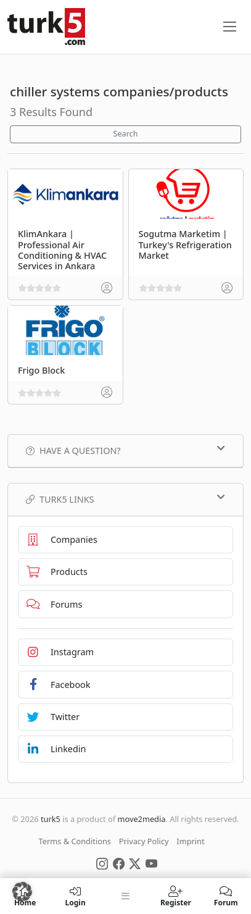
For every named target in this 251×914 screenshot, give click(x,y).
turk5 (50, 818)
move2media (141, 818)
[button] (22, 892)
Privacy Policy (144, 841)
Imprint (190, 841)
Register (175, 896)
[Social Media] (102, 862)
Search (125, 133)
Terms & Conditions (75, 841)
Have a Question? (125, 450)
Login (75, 896)
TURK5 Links (125, 499)
